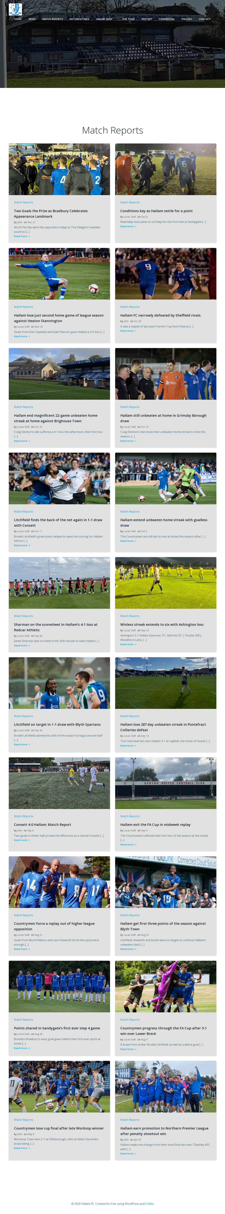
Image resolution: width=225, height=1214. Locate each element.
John (19, 222)
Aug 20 (38, 1034)
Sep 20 (38, 730)
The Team (128, 19)
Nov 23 (39, 326)
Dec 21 (31, 222)
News (32, 19)
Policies (187, 19)
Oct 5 (144, 531)
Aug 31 (38, 934)
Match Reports (52, 19)
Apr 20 (137, 1139)
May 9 (30, 1134)
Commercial (167, 19)
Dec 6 (144, 216)
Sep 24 (145, 630)
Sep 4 (144, 830)
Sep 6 (30, 830)
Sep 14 (145, 735)
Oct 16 (145, 426)
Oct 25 (38, 426)
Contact (205, 19)
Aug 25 (145, 934)
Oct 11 (38, 531)
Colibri (149, 1204)
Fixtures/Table (79, 19)
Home (18, 19)
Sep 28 (38, 635)
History (147, 19)
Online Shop (105, 19)
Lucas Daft (130, 216)
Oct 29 (137, 321)
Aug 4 (144, 1039)
